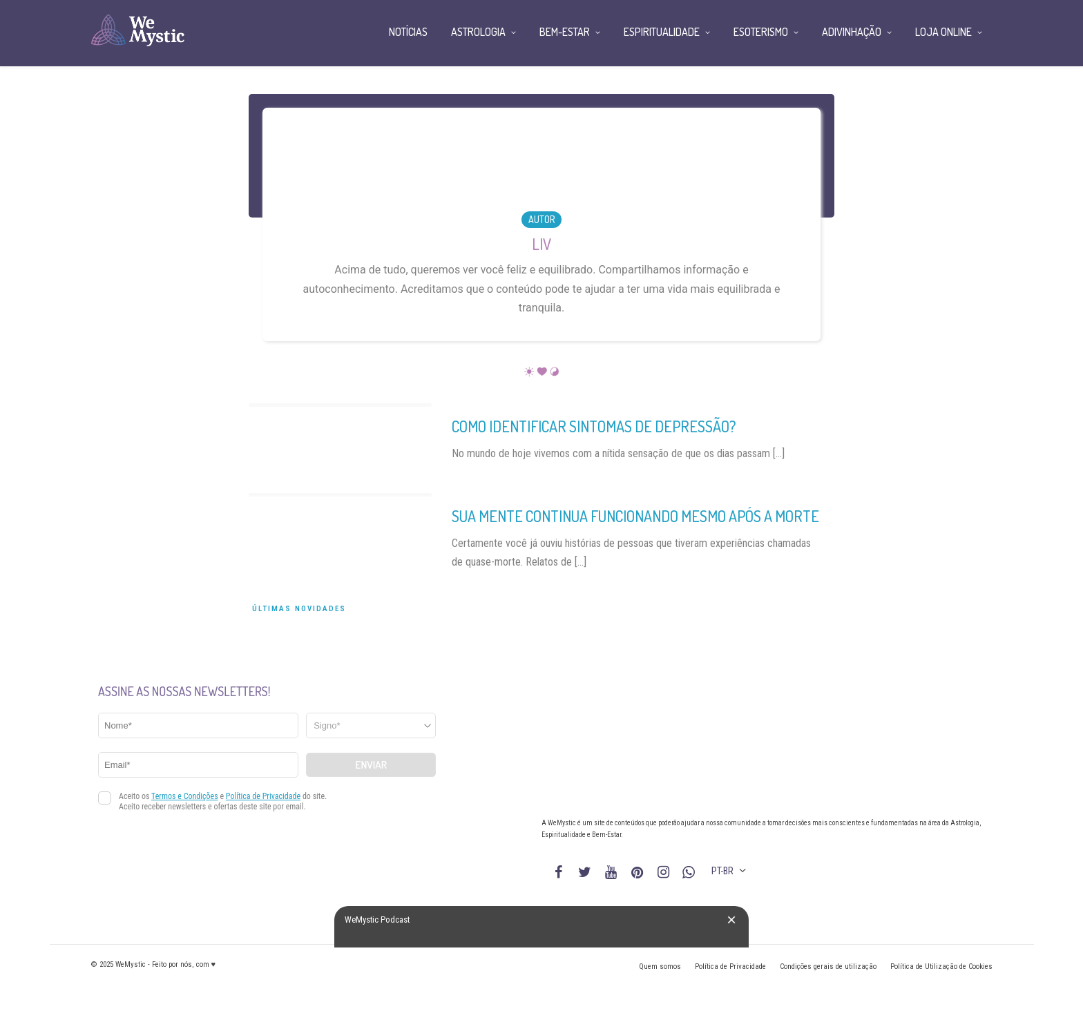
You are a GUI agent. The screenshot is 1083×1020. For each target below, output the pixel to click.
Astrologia (478, 32)
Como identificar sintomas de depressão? (594, 426)
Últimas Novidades (299, 608)
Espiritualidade (662, 32)
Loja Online (943, 32)
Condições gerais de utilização (828, 966)
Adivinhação (851, 32)
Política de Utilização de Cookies (941, 966)
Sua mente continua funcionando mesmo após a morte (635, 516)
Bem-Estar (564, 32)
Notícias (408, 32)
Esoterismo (761, 32)
